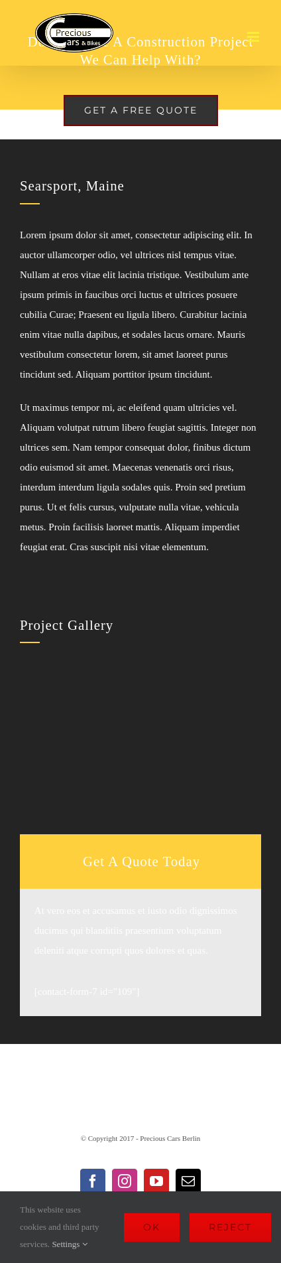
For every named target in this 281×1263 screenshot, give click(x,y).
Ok (151, 1227)
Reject (230, 1227)
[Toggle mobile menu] (254, 37)
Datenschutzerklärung (178, 1083)
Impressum (82, 1083)
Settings (69, 1244)
